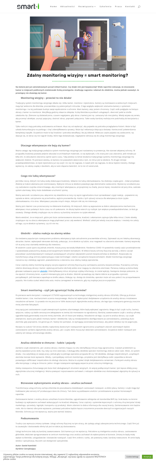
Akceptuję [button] (147, 457)
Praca (118, 7)
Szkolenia (106, 7)
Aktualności (67, 7)
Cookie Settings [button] (132, 457)
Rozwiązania (86, 7)
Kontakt (130, 7)
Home (53, 7)
